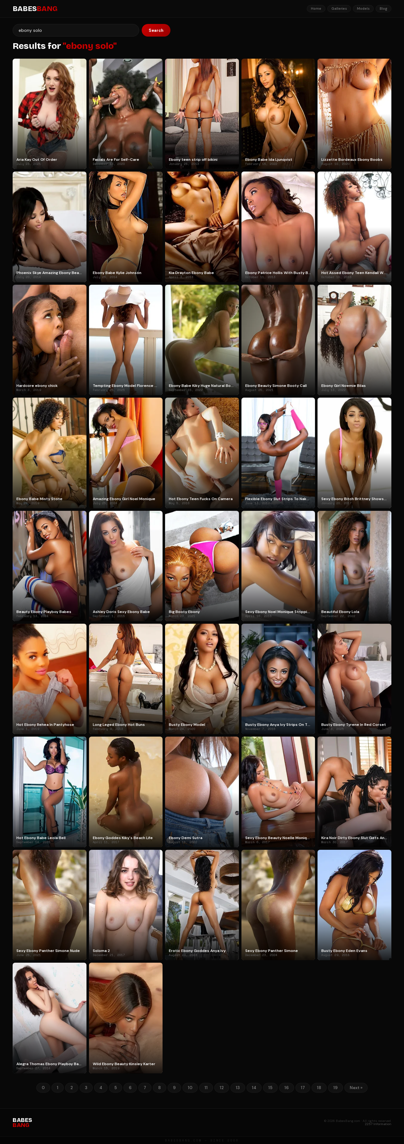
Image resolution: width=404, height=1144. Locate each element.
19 (335, 1087)
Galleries (339, 8)
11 (206, 1087)
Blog (383, 8)
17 (303, 1087)
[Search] (76, 30)
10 (190, 1087)
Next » (356, 1087)
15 (270, 1087)
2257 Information (378, 1124)
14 (254, 1087)
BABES (35, 8)
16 (286, 1087)
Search (156, 30)
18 (319, 1087)
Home (316, 8)
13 (238, 1087)
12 (222, 1087)
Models (363, 8)
